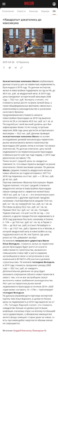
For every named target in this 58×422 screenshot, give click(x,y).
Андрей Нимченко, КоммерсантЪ (29, 331)
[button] (4, 67)
